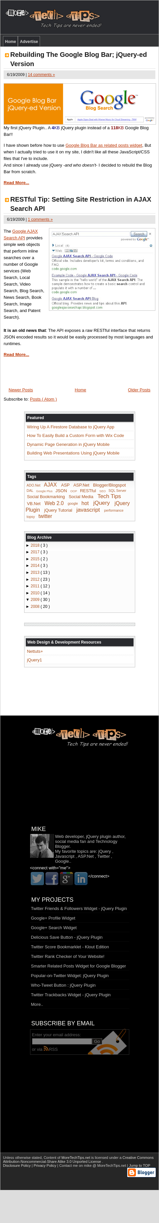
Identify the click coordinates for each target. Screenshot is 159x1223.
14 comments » (41, 74)
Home (10, 41)
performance (113, 510)
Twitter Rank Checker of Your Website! (67, 956)
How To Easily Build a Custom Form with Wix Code (75, 435)
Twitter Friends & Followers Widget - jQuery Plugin (79, 908)
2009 (36, 599)
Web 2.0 (54, 503)
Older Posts (139, 389)
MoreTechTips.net (76, 1158)
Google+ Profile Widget (53, 918)
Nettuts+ (35, 651)
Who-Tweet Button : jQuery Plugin (63, 985)
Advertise (29, 41)
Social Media (81, 496)
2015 (36, 559)
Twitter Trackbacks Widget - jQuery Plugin (71, 994)
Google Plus (44, 491)
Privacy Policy (46, 1165)
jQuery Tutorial (58, 510)
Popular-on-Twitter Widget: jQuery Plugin (70, 975)
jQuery (101, 503)
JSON (61, 490)
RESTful (88, 490)
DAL (30, 491)
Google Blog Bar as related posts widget (103, 145)
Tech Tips (109, 496)
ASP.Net (81, 485)
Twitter (103, 856)
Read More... (16, 182)
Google (62, 861)
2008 (36, 606)
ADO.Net (34, 485)
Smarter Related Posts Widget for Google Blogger (78, 966)
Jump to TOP (139, 1165)
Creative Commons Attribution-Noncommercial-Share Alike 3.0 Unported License (78, 1160)
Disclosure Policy (17, 1165)
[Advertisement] (79, 1098)
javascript (88, 510)
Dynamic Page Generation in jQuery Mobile (68, 444)
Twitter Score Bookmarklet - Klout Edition (70, 946)
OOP (73, 491)
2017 (36, 552)
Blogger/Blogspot (109, 485)
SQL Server (117, 491)
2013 (36, 572)
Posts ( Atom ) (43, 399)
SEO (102, 491)
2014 (36, 565)
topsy (31, 517)
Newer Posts (21, 389)
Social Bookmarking (46, 496)
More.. (37, 1004)
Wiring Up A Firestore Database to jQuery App (70, 426)
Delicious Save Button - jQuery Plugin (67, 937)
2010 (36, 593)
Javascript (65, 856)
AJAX (50, 485)
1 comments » (40, 219)
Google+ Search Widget (54, 927)
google (73, 503)
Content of (67, 1158)
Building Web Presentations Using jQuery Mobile (73, 453)
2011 (36, 586)
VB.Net (33, 503)
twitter (45, 516)
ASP (65, 485)
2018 (36, 545)
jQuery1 (34, 659)
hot (85, 503)
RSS (51, 1049)
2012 (36, 579)
